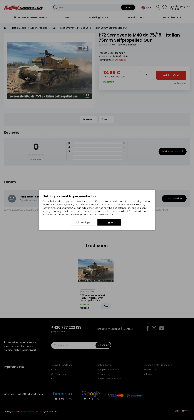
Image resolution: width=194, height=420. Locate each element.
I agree (109, 222)
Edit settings (83, 222)
